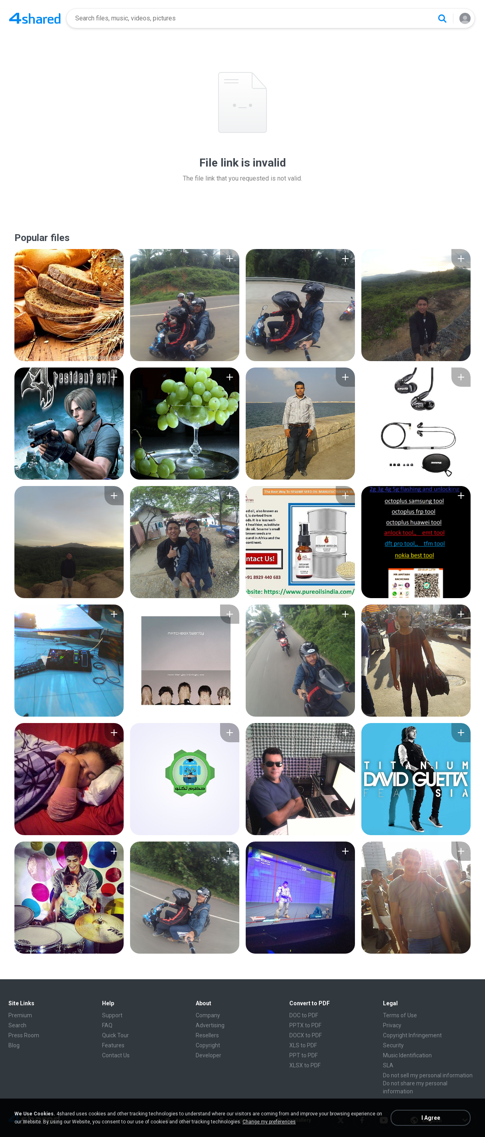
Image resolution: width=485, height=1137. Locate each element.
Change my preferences (269, 1122)
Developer (208, 1055)
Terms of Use (400, 1015)
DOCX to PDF (305, 1035)
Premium (20, 1015)
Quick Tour (115, 1035)
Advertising (210, 1025)
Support (112, 1015)
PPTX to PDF (305, 1025)
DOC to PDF (303, 1015)
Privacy (392, 1025)
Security (393, 1045)
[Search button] (442, 18)
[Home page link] (34, 18)
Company (208, 1015)
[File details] (69, 305)
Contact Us (116, 1055)
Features (113, 1045)
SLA (388, 1065)
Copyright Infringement (412, 1035)
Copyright (208, 1045)
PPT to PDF (303, 1055)
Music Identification (407, 1055)
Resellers (207, 1035)
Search (17, 1025)
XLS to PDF (303, 1045)
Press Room (23, 1035)
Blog (14, 1045)
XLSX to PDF (305, 1065)
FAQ (107, 1025)
